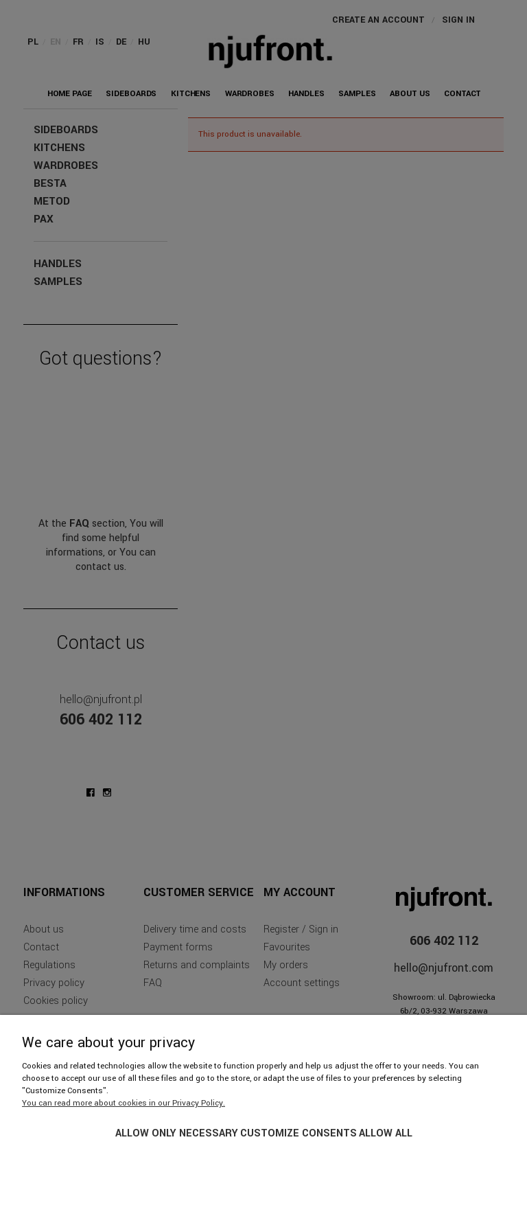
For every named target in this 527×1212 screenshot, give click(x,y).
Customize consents (298, 1133)
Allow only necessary (176, 1133)
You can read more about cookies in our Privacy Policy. (123, 1103)
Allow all (385, 1133)
